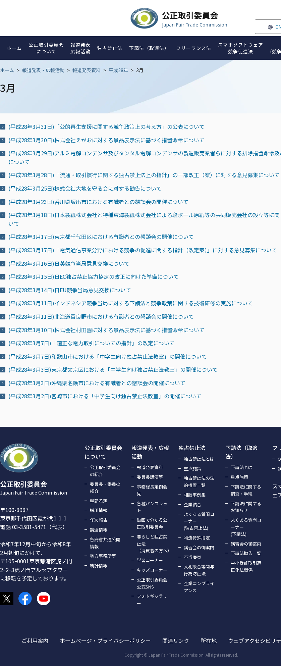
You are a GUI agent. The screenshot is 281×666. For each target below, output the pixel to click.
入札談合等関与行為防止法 (199, 570)
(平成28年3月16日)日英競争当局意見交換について (68, 263)
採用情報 (98, 510)
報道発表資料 (86, 70)
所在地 (209, 640)
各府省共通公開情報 (105, 543)
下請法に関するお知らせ (246, 507)
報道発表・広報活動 (43, 70)
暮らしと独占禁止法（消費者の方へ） (153, 543)
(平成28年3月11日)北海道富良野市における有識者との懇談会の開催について (101, 316)
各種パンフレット (152, 507)
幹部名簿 (98, 501)
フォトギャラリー (152, 599)
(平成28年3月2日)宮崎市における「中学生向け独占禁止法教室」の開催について (105, 396)
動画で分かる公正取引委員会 (152, 523)
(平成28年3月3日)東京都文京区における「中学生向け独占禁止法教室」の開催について (113, 369)
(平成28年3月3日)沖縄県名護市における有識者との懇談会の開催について (96, 383)
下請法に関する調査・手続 (246, 490)
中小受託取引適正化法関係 (246, 566)
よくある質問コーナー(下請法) (246, 527)
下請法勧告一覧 (246, 553)
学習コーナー (150, 560)
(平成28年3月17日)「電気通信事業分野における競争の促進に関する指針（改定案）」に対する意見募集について (142, 250)
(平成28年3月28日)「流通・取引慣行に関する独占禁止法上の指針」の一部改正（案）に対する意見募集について (144, 175)
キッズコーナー (152, 570)
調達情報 (98, 529)
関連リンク (175, 640)
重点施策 (192, 468)
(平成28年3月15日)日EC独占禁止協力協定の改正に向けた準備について (93, 276)
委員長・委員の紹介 (105, 487)
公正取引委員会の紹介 (105, 470)
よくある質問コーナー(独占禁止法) (199, 521)
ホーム (7, 70)
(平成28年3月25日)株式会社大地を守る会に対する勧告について (85, 188)
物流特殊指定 (197, 537)
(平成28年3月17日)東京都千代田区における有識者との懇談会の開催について (101, 237)
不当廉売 (192, 557)
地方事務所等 (103, 556)
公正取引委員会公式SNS (152, 583)
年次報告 (98, 520)
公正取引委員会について (103, 452)
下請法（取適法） (241, 452)
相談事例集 (195, 495)
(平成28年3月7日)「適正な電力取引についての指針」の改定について (91, 343)
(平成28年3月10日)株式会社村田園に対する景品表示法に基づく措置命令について (106, 330)
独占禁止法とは (199, 459)
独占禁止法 (191, 448)
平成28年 (118, 70)
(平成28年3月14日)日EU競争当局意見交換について (69, 290)
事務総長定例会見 (152, 490)
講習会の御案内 (199, 547)
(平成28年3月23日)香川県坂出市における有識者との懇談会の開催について (98, 202)
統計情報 (98, 565)
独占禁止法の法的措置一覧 (199, 481)
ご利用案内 (34, 640)
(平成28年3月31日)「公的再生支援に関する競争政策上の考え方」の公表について (106, 126)
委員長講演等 (150, 477)
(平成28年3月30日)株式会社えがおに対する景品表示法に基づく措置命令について (106, 140)
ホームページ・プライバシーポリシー (105, 640)
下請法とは (241, 467)
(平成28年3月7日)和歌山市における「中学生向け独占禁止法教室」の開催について (107, 356)
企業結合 (192, 504)
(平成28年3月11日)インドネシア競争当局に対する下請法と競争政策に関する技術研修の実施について (130, 303)
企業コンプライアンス (199, 587)
